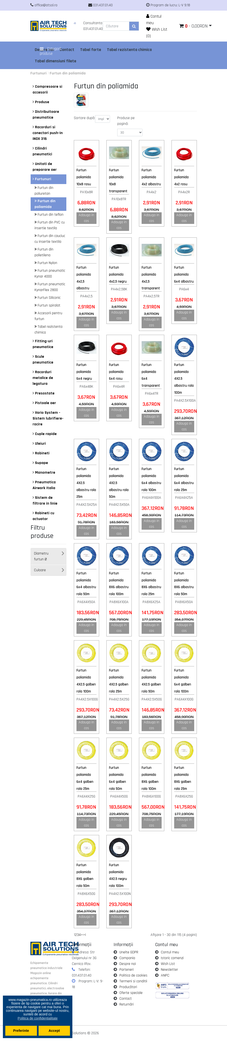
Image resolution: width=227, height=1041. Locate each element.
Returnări (126, 1004)
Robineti (41, 453)
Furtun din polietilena (43, 252)
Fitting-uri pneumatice (43, 344)
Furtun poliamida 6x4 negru (84, 372)
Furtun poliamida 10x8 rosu (83, 177)
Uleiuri (39, 443)
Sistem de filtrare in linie (45, 500)
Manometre (44, 472)
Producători (128, 987)
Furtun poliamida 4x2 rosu (181, 177)
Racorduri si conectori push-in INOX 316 (48, 133)
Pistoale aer (44, 403)
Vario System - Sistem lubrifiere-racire (48, 418)
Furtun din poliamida (68, 73)
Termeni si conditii (133, 981)
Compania (127, 958)
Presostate (44, 393)
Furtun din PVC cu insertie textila (49, 225)
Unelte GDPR (128, 952)
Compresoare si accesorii (47, 89)
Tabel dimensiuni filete (55, 61)
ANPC (165, 975)
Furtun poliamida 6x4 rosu (116, 372)
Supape (40, 462)
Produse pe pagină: (126, 120)
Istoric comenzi (172, 958)
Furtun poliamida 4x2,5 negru (118, 274)
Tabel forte (90, 49)
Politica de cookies (133, 975)
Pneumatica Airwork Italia (44, 485)
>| (84, 934)
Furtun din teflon (48, 214)
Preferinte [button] (21, 1031)
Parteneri (126, 969)
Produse (41, 102)
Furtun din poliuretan (43, 190)
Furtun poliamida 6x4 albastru (184, 274)
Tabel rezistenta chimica (129, 49)
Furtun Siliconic (47, 297)
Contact (125, 998)
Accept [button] (54, 1031)
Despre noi (127, 963)
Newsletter (169, 969)
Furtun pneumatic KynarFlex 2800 (49, 287)
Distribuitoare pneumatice (46, 114)
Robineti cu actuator (43, 516)
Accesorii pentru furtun (48, 316)
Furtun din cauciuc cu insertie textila (49, 238)
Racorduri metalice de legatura (43, 378)
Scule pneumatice (43, 359)
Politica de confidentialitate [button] (38, 1018)
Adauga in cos (86, 218)
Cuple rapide (45, 433)
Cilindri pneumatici (42, 151)
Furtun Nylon (45, 262)
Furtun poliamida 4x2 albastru (151, 177)
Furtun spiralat (47, 305)
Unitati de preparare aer (45, 166)
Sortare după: (84, 118)
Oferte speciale (131, 992)
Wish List (168, 963)
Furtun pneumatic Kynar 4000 (49, 273)
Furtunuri (38, 73)
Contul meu (170, 952)
